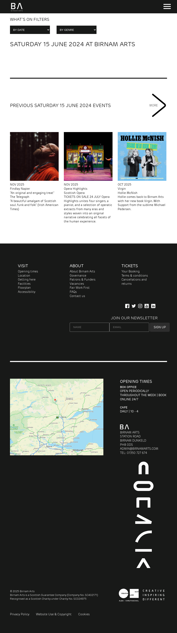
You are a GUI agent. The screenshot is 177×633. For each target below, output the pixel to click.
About (77, 265)
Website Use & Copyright (54, 614)
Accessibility (26, 292)
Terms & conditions (134, 275)
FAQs (73, 292)
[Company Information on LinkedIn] (153, 306)
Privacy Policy (19, 614)
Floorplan (24, 288)
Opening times (28, 271)
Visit (23, 265)
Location (24, 275)
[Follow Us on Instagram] (140, 306)
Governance (78, 275)
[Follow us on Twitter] (134, 306)
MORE (158, 105)
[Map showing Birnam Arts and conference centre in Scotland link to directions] (56, 454)
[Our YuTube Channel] (147, 306)
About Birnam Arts (82, 271)
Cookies (84, 614)
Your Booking (130, 271)
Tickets (129, 265)
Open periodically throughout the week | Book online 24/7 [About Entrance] (143, 393)
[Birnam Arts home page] (17, 11)
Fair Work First (80, 288)
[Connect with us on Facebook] (127, 306)
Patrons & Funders (82, 279)
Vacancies (77, 284)
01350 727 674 (137, 453)
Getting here (27, 279)
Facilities (24, 284)
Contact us (77, 296)
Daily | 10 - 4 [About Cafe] (129, 409)
